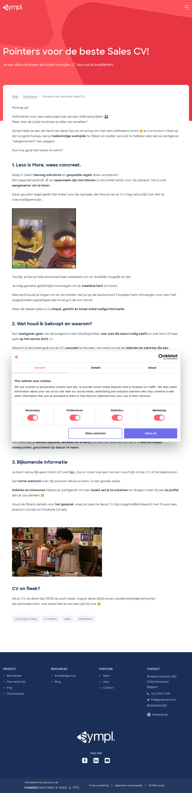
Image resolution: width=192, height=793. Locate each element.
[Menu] (186, 7)
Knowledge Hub (65, 675)
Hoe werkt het (16, 681)
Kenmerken (14, 675)
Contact (108, 687)
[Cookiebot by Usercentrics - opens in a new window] (161, 357)
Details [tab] (96, 367)
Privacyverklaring (99, 785)
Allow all (151, 433)
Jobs (106, 681)
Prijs (9, 687)
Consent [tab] (40, 367)
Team (106, 675)
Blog (15, 96)
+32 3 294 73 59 (158, 693)
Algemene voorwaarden (129, 785)
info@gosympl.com (161, 699)
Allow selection (95, 433)
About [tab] (152, 367)
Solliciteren (30, 96)
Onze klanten (15, 693)
